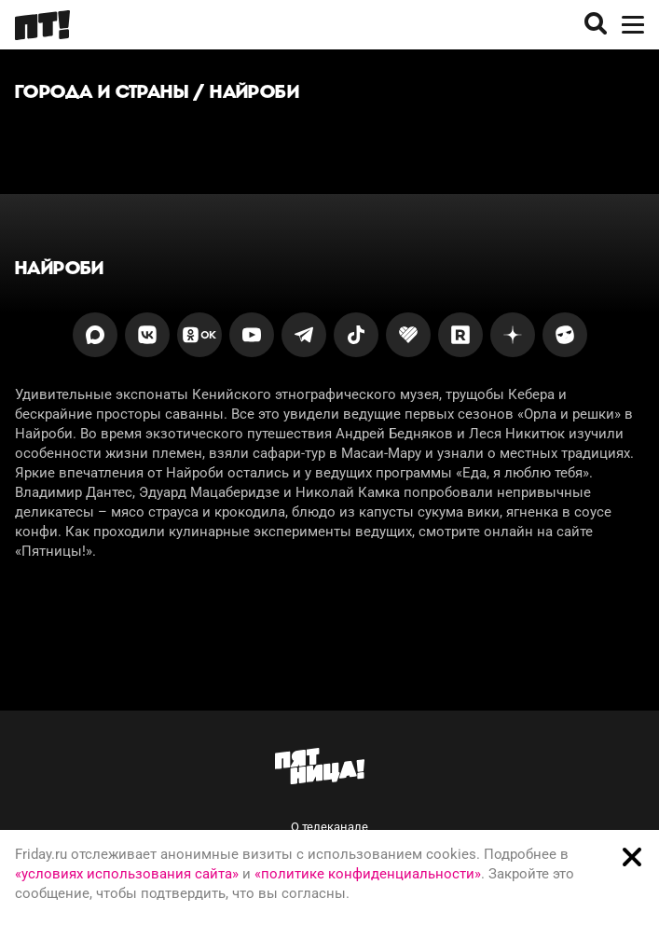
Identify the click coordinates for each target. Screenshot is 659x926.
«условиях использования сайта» (127, 873)
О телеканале (329, 827)
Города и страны (101, 91)
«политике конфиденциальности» (367, 873)
